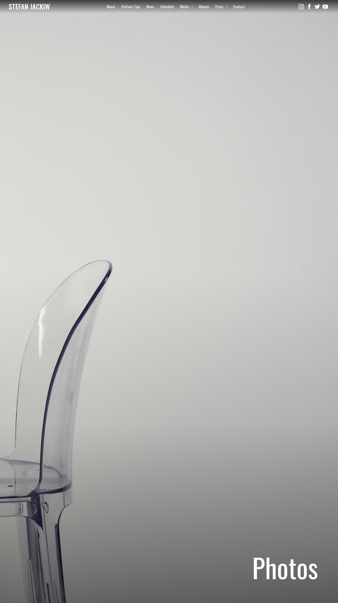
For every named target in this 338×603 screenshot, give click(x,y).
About (111, 6)
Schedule (167, 6)
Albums (204, 6)
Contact (239, 6)
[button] (186, 6)
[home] (29, 6)
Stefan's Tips (130, 6)
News (150, 6)
